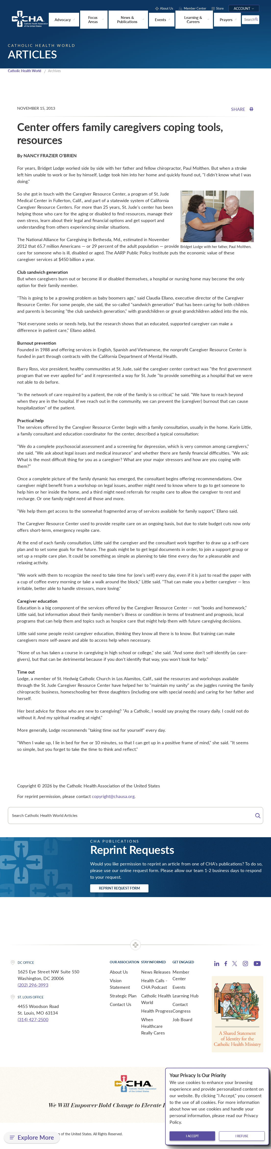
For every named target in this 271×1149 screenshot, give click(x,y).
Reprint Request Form (128, 891)
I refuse (241, 1136)
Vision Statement (120, 987)
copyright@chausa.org (113, 798)
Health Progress (156, 1014)
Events (178, 990)
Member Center (180, 978)
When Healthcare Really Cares (153, 1029)
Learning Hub (185, 999)
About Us (119, 975)
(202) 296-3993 (33, 988)
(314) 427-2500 (33, 1023)
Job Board (182, 1023)
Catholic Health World (26, 72)
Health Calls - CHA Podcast (154, 987)
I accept (192, 1136)
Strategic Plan (123, 999)
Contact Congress (181, 1011)
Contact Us (120, 1007)
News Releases (156, 975)
